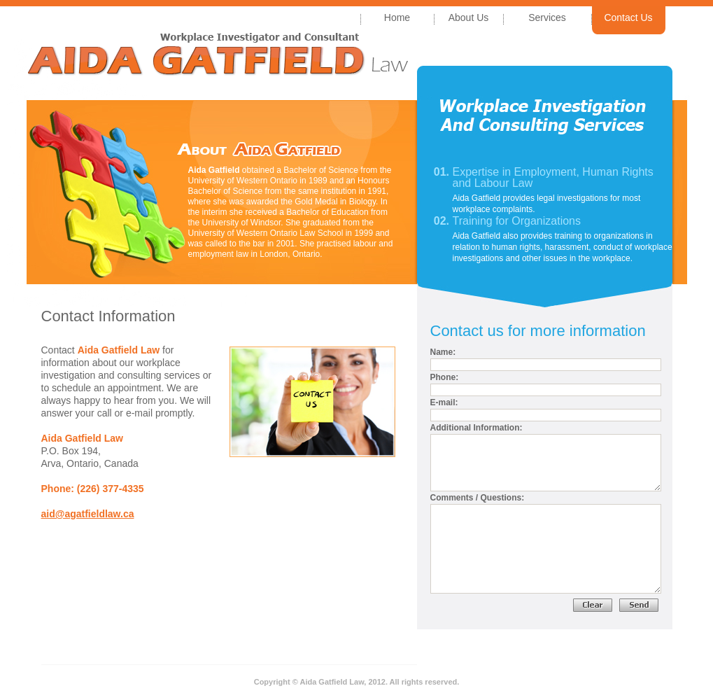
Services (547, 17)
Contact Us (628, 17)
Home (397, 17)
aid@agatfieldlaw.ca (87, 513)
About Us (469, 17)
